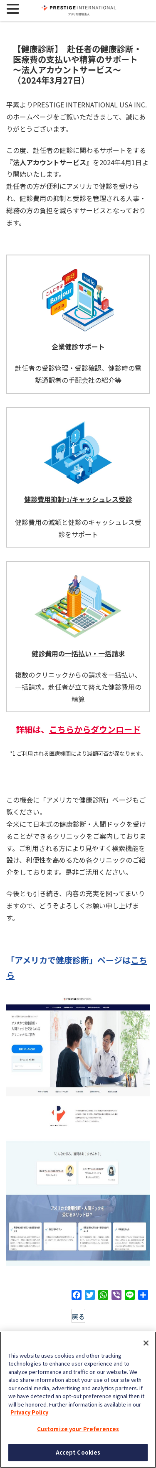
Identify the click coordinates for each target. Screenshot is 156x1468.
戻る (78, 1316)
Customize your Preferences (78, 1429)
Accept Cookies (78, 1452)
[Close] (146, 1343)
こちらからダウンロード (95, 729)
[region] (78, 1399)
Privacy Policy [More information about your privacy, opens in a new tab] (29, 1412)
